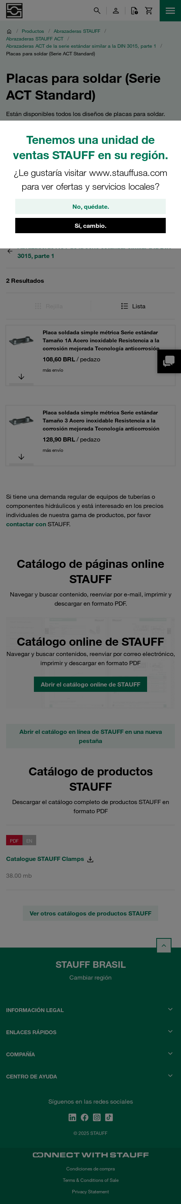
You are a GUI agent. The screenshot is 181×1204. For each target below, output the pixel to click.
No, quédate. (90, 206)
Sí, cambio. (90, 225)
